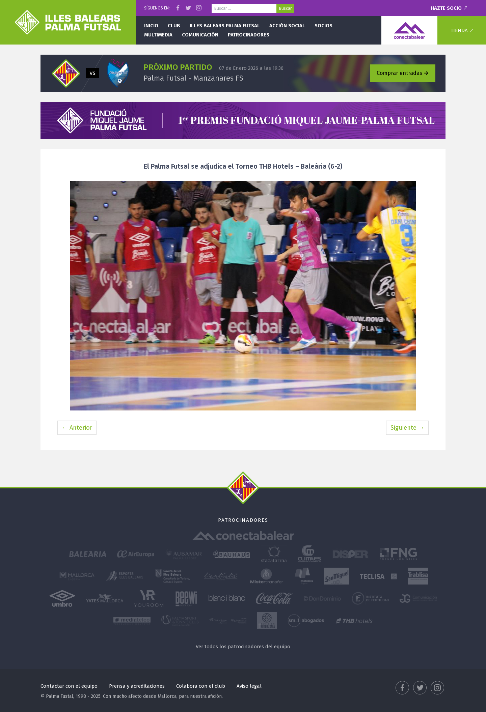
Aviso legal (249, 686)
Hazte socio (446, 8)
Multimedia (158, 35)
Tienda (459, 30)
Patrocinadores (248, 35)
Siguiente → (407, 427)
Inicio (151, 26)
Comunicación (200, 35)
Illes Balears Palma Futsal (225, 26)
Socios (323, 26)
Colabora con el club (200, 686)
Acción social (287, 26)
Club (174, 26)
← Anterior (77, 427)
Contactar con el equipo (69, 686)
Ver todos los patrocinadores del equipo (243, 647)
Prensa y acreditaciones (137, 686)
